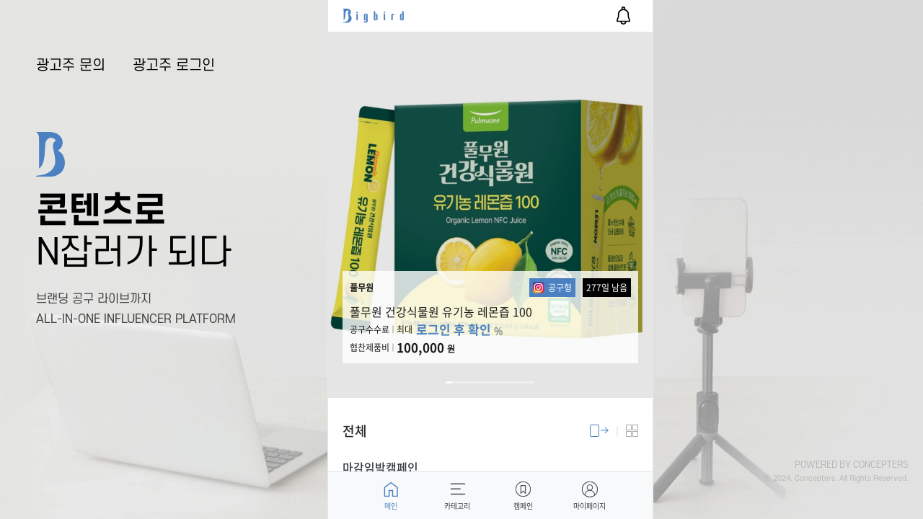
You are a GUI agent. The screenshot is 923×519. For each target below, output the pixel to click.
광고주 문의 (70, 66)
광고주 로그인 (174, 66)
